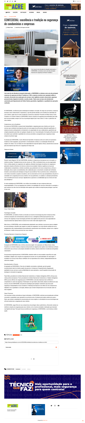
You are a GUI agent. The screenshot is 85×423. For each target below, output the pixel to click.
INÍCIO (8, 12)
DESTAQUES (23, 12)
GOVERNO (31, 12)
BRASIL (38, 12)
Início (5, 16)
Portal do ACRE (12, 16)
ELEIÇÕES (15, 12)
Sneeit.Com (45, 420)
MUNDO (45, 12)
